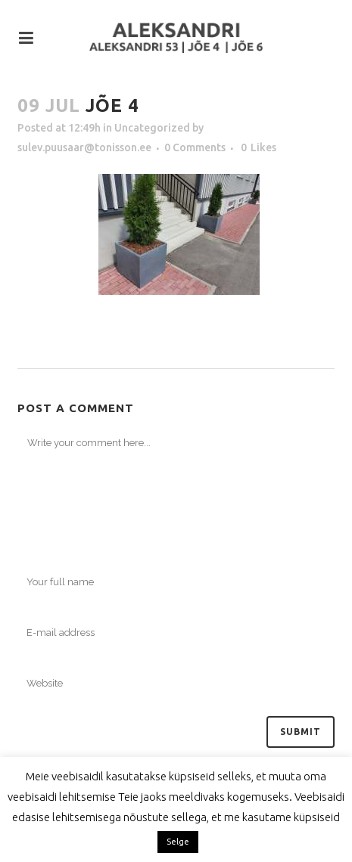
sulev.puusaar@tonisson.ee (84, 147)
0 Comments (195, 147)
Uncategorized (152, 128)
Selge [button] (178, 841)
